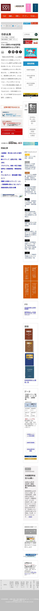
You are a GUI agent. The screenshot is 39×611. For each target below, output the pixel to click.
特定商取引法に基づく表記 (11, 585)
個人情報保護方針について (22, 585)
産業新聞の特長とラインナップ (33, 108)
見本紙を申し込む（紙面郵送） (33, 120)
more (30, 517)
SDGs (5, 584)
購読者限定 (5, 39)
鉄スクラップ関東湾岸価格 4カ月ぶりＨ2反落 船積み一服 (30, 256)
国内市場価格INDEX (31, 84)
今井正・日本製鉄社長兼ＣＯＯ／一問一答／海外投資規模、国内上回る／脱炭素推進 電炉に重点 (30, 245)
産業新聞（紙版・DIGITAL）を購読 (33, 132)
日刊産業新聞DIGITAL (8, 130)
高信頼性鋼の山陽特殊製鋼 (30, 308)
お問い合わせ (34, 584)
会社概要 (30, 585)
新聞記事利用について (17, 585)
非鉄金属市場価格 (31, 76)
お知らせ (27, 469)
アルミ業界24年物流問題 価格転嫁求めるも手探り (11, 46)
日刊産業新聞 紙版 (8, 133)
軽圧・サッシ (13, 39)
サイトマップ (1, 584)
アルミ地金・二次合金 (8, 37)
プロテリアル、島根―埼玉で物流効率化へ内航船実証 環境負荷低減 (11, 169)
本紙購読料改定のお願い (30, 477)
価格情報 (30, 64)
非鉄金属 (6, 34)
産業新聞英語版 (37, 585)
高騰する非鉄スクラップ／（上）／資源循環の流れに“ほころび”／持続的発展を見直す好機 (11, 184)
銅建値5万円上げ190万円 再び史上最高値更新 (30, 224)
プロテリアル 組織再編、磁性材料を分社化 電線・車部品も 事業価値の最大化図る (30, 178)
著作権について (27, 585)
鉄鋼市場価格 (31, 70)
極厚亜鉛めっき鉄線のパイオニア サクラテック (30, 313)
